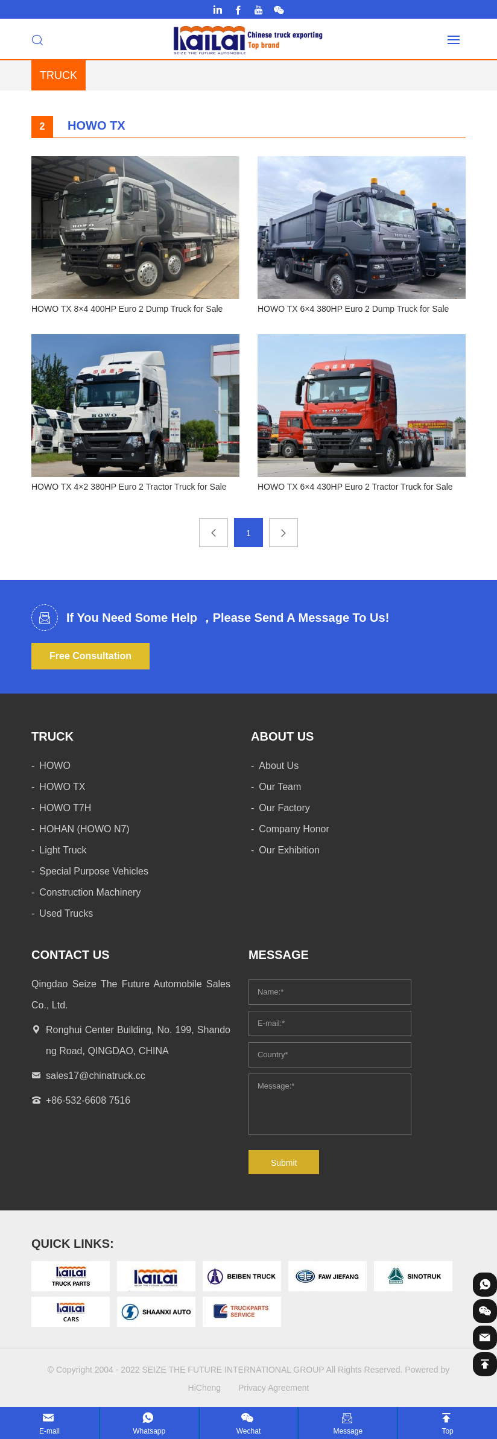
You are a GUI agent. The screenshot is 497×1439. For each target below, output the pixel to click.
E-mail (49, 1431)
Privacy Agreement (273, 1388)
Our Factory (284, 808)
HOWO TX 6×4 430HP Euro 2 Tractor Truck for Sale (355, 487)
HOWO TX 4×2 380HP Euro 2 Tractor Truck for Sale (129, 487)
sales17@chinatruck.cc (95, 1076)
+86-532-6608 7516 (88, 1100)
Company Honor (294, 829)
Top (447, 1431)
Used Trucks (66, 913)
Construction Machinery (90, 892)
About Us (279, 766)
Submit (284, 1163)
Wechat (248, 1431)
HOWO (55, 766)
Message (347, 1431)
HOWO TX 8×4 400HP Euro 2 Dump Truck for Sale (127, 309)
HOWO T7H (65, 808)
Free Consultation (90, 656)
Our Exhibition (289, 850)
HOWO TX (62, 787)
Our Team (280, 787)
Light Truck (62, 850)
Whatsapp (149, 1431)
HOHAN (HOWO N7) (84, 829)
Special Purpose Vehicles (93, 871)
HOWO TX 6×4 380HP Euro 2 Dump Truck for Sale (353, 309)
